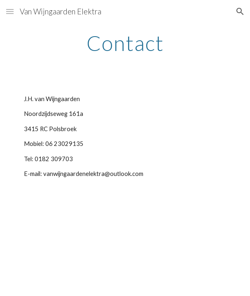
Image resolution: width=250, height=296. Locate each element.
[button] (10, 11)
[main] (125, 43)
